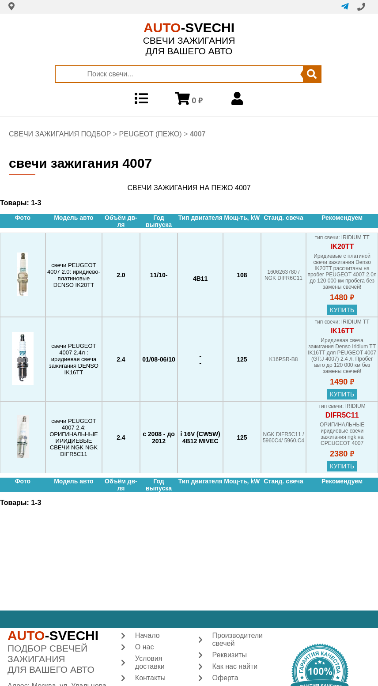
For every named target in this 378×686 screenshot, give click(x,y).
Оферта (225, 678)
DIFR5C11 (342, 415)
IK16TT (342, 331)
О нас (144, 647)
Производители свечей (237, 639)
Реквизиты (229, 655)
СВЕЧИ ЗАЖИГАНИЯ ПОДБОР (60, 134)
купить (342, 309)
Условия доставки (150, 662)
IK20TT (342, 246)
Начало (147, 635)
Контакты (150, 678)
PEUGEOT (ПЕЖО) (150, 134)
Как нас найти (235, 666)
